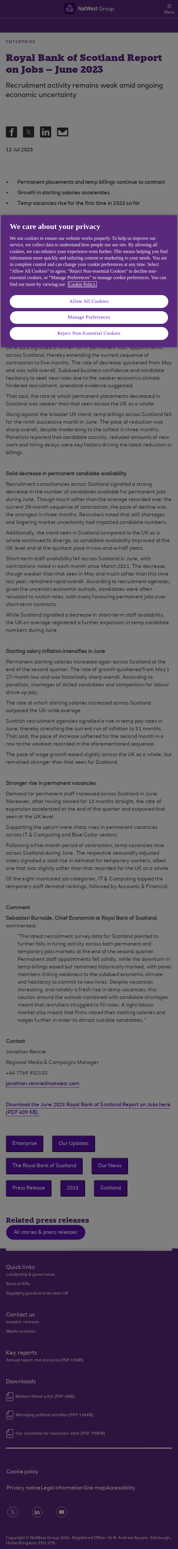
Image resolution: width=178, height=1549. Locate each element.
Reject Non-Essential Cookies (88, 333)
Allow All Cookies (89, 301)
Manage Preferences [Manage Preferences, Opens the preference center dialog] (89, 317)
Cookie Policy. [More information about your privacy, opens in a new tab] (82, 284)
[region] (89, 281)
